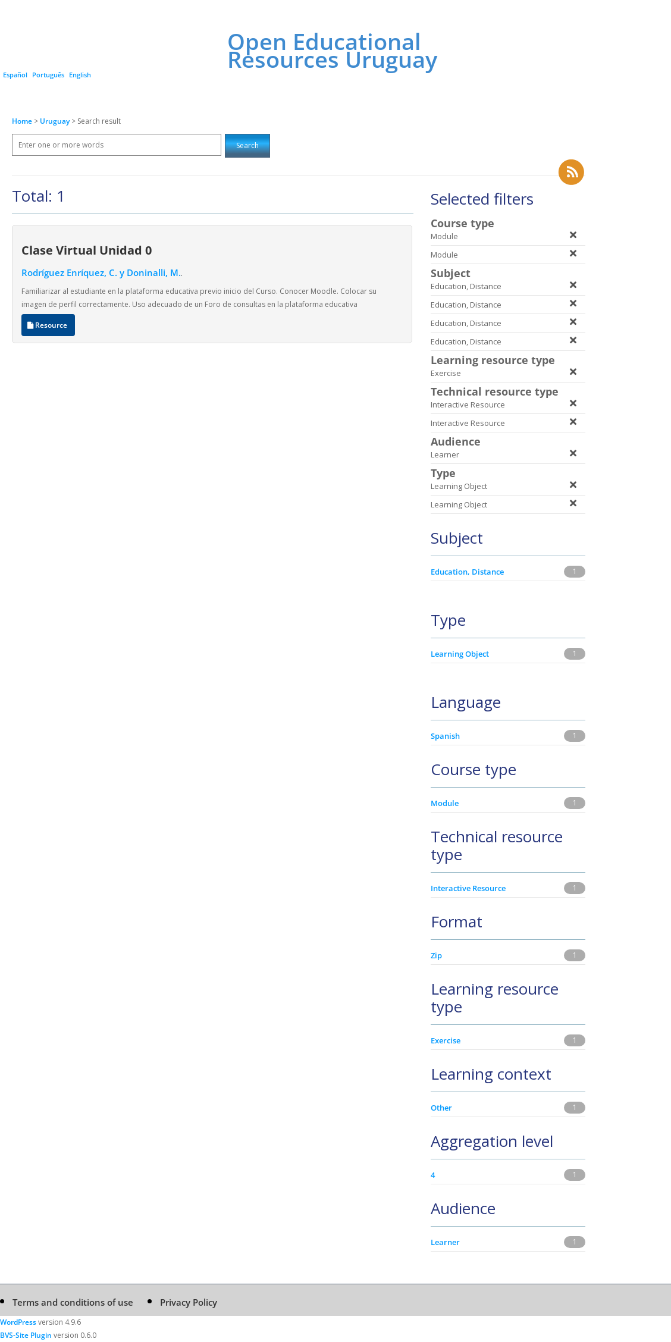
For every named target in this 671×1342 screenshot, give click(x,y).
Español (15, 74)
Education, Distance (467, 571)
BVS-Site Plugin (26, 1335)
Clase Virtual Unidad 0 (86, 250)
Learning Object (460, 653)
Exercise (445, 1040)
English (80, 74)
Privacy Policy (188, 1302)
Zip (436, 955)
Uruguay (55, 121)
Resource (48, 325)
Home (22, 121)
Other (441, 1107)
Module (445, 803)
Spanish (445, 735)
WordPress (18, 1322)
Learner (445, 1242)
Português (48, 74)
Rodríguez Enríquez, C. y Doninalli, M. (101, 272)
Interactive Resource (468, 888)
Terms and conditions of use (72, 1302)
